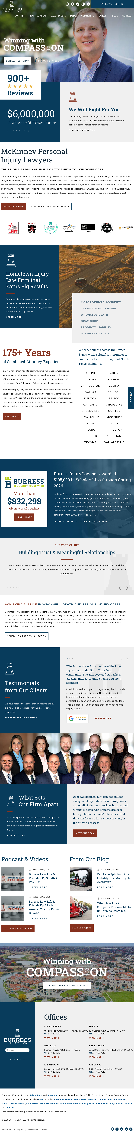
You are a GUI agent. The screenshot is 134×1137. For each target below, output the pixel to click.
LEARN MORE (15, 317)
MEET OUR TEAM (85, 833)
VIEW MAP (52, 1038)
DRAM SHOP (89, 321)
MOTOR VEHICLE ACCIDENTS (101, 302)
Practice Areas (37, 16)
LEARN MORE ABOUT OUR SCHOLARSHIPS (80, 522)
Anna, (76, 1103)
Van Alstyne (85, 1103)
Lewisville (111, 1099)
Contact (127, 16)
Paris (39, 1095)
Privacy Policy (20, 1129)
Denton (102, 1099)
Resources (6, 1129)
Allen (56, 1099)
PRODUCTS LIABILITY (96, 327)
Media (73, 16)
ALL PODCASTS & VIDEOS (18, 928)
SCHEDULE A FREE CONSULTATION (26, 636)
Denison (10, 1107)
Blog (115, 16)
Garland (13, 1103)
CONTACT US (16, 835)
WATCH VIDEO (47, 62)
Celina (82, 1099)
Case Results (58, 16)
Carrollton (92, 1099)
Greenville (43, 1103)
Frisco (33, 1095)
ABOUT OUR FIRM (13, 206)
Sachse (128, 1103)
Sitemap (44, 1129)
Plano (41, 1099)
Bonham (122, 1099)
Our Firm (20, 16)
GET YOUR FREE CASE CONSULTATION (67, 986)
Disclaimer (33, 1129)
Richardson (66, 1103)
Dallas (4, 1103)
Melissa (21, 1103)
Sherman (52, 1095)
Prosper (74, 1099)
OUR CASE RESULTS (82, 130)
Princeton (65, 1099)
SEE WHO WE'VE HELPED (21, 718)
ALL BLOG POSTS (81, 928)
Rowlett (119, 1103)
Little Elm (97, 1103)
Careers (103, 16)
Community (87, 16)
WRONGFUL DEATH (94, 314)
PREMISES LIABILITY (95, 333)
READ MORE (12, 416)
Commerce (32, 1103)
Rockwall (54, 1103)
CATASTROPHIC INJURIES (99, 308)
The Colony (109, 1103)
